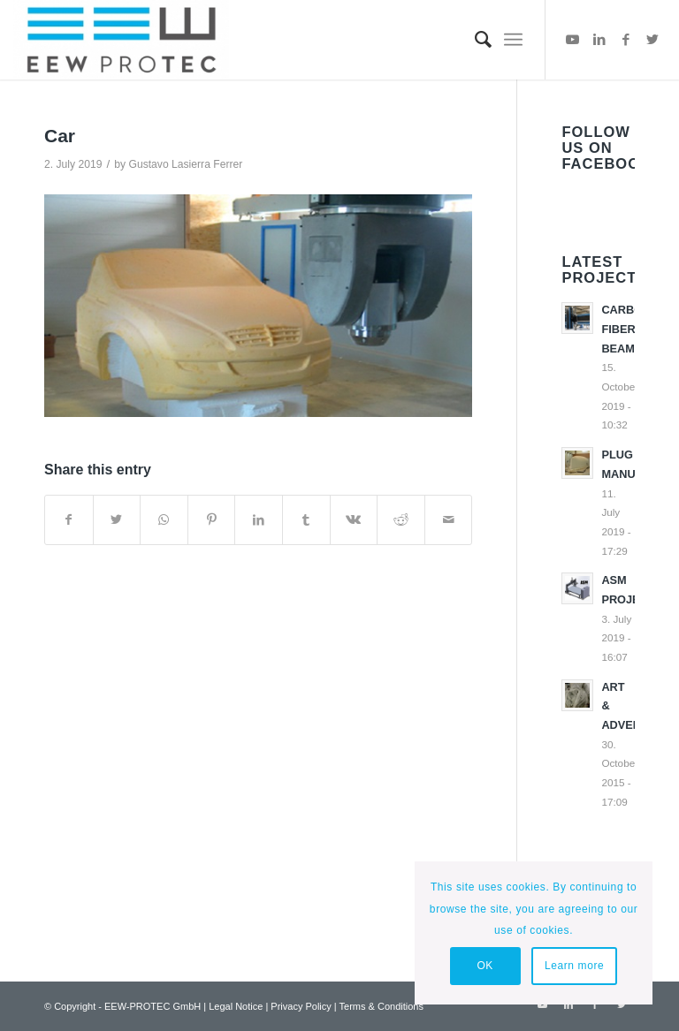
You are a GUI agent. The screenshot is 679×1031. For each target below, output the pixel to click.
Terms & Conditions (381, 1006)
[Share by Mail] (448, 520)
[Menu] (513, 40)
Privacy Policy (301, 1006)
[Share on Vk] (354, 520)
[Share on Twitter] (117, 520)
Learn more (574, 965)
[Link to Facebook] (626, 40)
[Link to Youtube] (573, 40)
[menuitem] (474, 40)
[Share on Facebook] (69, 520)
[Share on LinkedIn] (258, 520)
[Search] (474, 40)
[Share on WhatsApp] (164, 520)
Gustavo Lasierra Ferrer (185, 164)
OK (485, 965)
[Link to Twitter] (652, 40)
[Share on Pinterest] (211, 520)
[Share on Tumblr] (306, 520)
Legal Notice (236, 1006)
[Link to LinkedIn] (599, 40)
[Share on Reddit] (401, 520)
